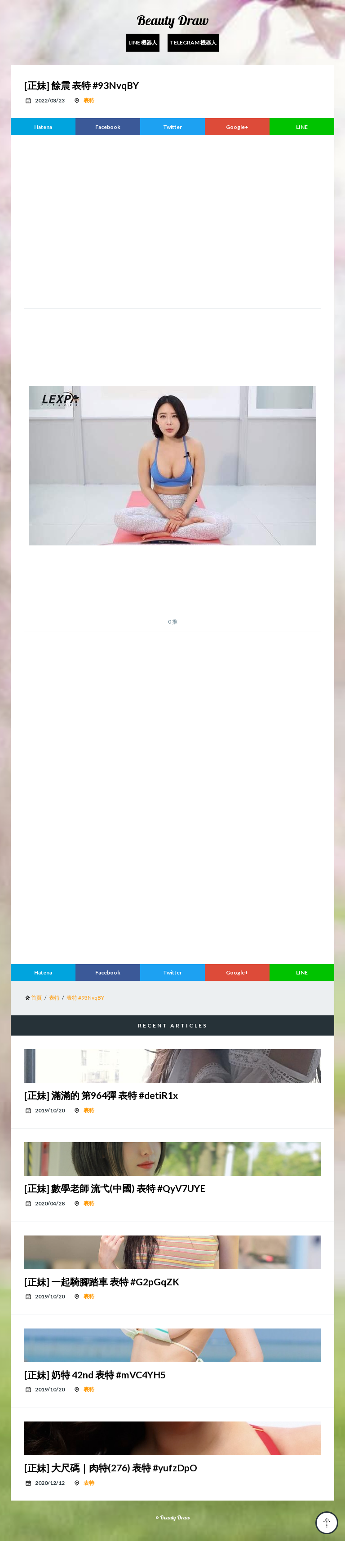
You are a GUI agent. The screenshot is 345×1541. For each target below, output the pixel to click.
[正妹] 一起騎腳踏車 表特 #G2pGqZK (101, 1281)
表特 (89, 100)
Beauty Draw (173, 20)
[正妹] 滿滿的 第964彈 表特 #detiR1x (101, 1095)
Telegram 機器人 (193, 42)
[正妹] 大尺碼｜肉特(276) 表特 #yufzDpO (110, 1467)
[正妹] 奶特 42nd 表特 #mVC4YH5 (95, 1374)
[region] (172, 220)
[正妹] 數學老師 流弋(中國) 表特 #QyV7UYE (114, 1188)
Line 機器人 (142, 42)
